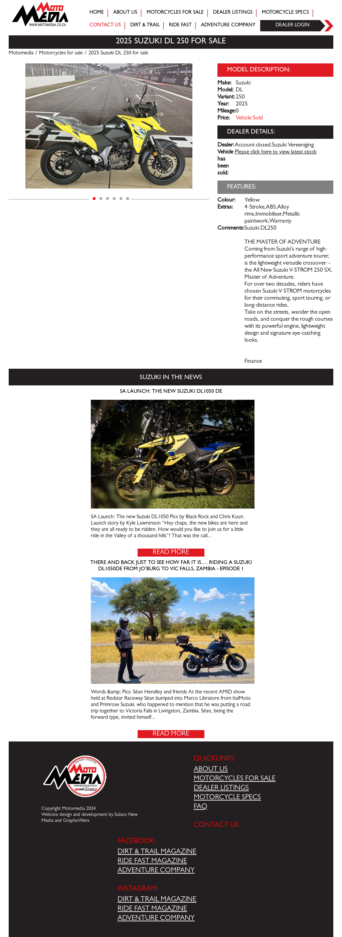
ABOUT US (211, 769)
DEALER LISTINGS (221, 788)
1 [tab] (94, 199)
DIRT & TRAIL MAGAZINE (157, 852)
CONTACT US (216, 825)
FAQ (200, 807)
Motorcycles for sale (175, 12)
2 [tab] (101, 199)
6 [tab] (127, 199)
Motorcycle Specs (285, 12)
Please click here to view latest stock (276, 152)
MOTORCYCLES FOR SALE (235, 779)
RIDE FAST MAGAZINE (152, 861)
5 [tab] (121, 199)
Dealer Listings (232, 12)
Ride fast (180, 25)
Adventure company (228, 25)
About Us (125, 12)
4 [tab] (114, 199)
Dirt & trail (145, 25)
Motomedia (21, 53)
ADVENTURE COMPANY (156, 871)
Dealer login (293, 25)
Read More (171, 552)
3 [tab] (107, 199)
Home (97, 12)
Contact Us (105, 25)
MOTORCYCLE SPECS (227, 798)
